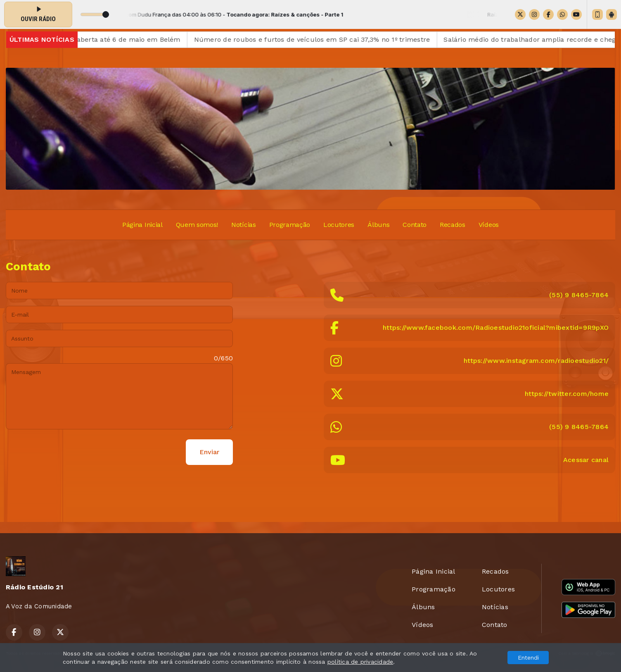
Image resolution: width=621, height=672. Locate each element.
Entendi (528, 657)
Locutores (338, 225)
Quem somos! (197, 225)
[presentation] (68, 452)
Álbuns (378, 225)
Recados (452, 225)
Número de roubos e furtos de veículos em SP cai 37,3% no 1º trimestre (319, 39)
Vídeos (489, 225)
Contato (415, 225)
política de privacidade (360, 661)
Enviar (209, 452)
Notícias (243, 225)
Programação (289, 225)
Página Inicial (142, 225)
